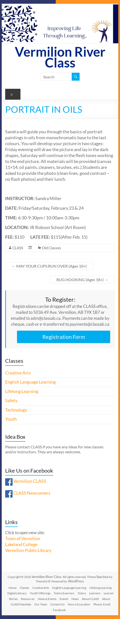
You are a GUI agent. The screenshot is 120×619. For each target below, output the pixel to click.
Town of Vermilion (22, 538)
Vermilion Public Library (28, 550)
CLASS (17, 248)
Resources (27, 599)
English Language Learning (30, 382)
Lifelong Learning (21, 391)
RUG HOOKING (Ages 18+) (82, 279)
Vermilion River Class (60, 57)
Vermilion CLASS (29, 481)
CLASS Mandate (21, 604)
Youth (11, 419)
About (106, 599)
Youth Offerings (40, 593)
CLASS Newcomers (31, 493)
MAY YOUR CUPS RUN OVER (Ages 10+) (49, 266)
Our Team (40, 604)
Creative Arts (18, 372)
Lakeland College (21, 544)
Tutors (82, 593)
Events (64, 599)
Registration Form (63, 336)
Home (13, 588)
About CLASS (90, 599)
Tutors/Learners (64, 593)
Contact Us (57, 604)
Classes (24, 588)
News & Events (47, 599)
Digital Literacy (17, 593)
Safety (11, 400)
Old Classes (51, 248)
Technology (16, 410)
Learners (95, 593)
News (75, 599)
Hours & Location (79, 604)
